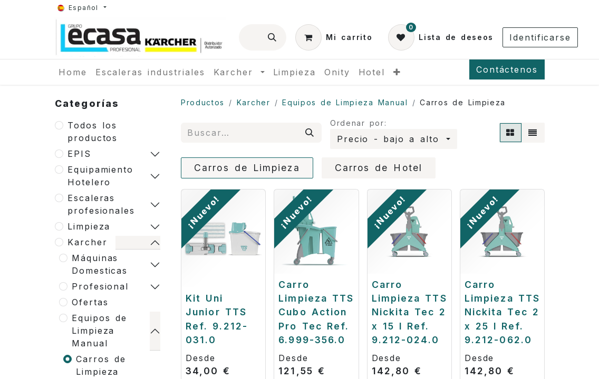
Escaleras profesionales (101, 204)
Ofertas (90, 302)
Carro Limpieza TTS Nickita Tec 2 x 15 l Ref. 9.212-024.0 (409, 312)
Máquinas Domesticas (100, 264)
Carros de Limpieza (101, 365)
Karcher (87, 242)
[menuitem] (72, 72)
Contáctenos (507, 69)
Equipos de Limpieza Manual (99, 330)
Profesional (100, 286)
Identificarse (540, 37)
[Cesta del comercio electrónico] (333, 37)
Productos (203, 102)
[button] (393, 139)
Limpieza (88, 226)
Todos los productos (92, 131)
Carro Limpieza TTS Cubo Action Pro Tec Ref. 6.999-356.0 (316, 312)
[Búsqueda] (272, 37)
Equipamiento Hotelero (100, 175)
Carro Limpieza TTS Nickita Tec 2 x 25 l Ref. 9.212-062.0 (502, 312)
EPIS (79, 153)
